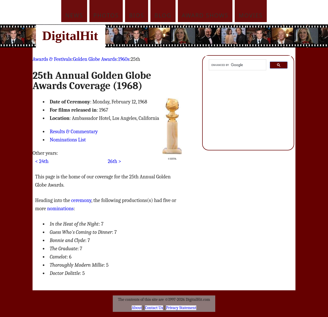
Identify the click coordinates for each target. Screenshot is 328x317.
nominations (60, 209)
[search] (237, 65)
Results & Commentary (74, 132)
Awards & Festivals (52, 59)
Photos (106, 15)
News (74, 15)
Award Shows (205, 15)
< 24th (41, 161)
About (137, 307)
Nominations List (68, 140)
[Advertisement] (198, 35)
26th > (114, 161)
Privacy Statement (181, 307)
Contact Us (154, 307)
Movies (251, 15)
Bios (136, 15)
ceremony (81, 200)
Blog (163, 15)
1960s (123, 59)
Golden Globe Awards (95, 59)
